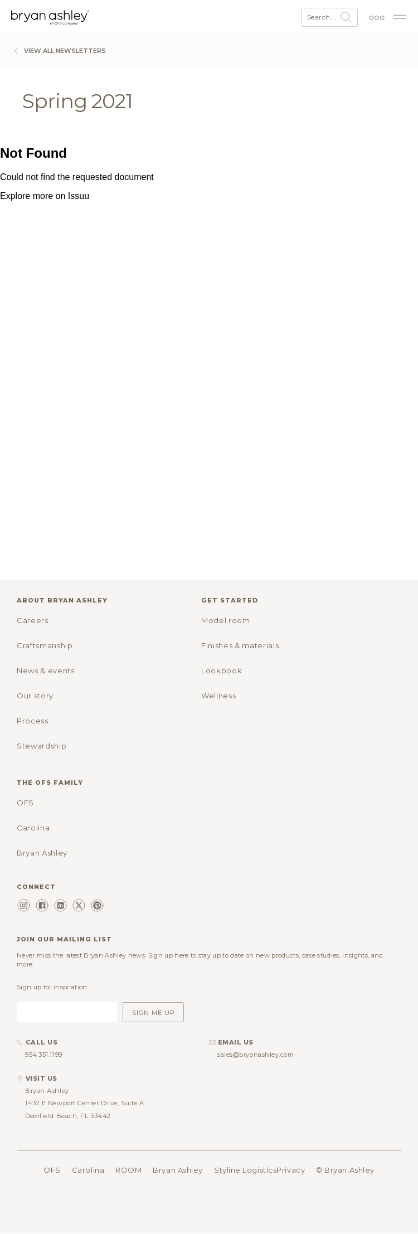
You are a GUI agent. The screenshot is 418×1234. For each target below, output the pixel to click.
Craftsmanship (44, 645)
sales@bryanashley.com (255, 1054)
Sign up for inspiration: (53, 987)
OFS (25, 802)
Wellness (218, 695)
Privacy (290, 1169)
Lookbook (221, 670)
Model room (225, 620)
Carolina (33, 827)
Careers (32, 620)
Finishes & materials (240, 645)
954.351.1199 (43, 1054)
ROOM (128, 1169)
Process (32, 720)
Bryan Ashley (42, 852)
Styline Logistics (245, 1169)
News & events (45, 670)
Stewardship (41, 745)
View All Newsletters (58, 50)
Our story (35, 695)
